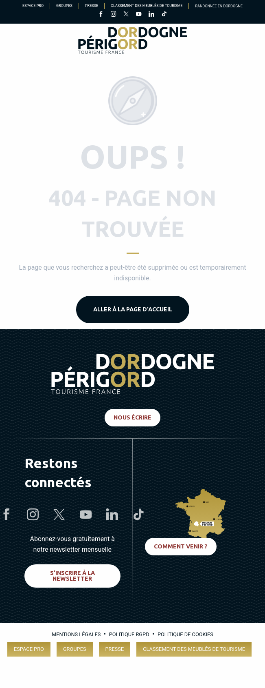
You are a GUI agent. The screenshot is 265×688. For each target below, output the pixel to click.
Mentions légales (76, 634)
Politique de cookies (185, 634)
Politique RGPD (129, 634)
